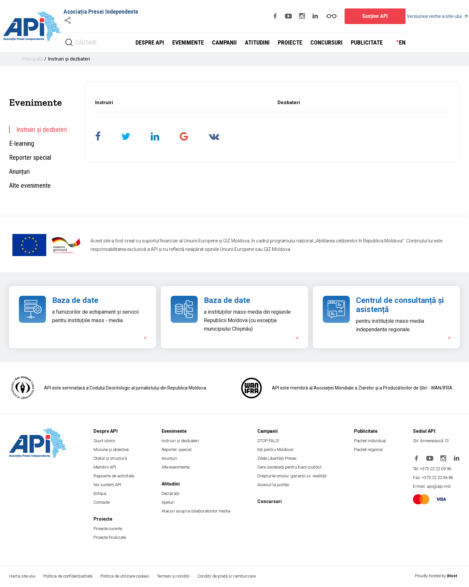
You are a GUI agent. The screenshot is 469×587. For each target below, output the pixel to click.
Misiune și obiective (111, 449)
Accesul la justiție (273, 484)
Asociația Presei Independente (101, 11)
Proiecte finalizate (109, 537)
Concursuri (326, 42)
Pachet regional (368, 449)
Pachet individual (370, 440)
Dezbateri (288, 102)
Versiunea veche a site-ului (437, 16)
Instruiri (104, 102)
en (402, 42)
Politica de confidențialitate (68, 576)
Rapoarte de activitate (113, 475)
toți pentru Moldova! (275, 449)
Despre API (149, 42)
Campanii (224, 42)
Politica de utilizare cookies (125, 576)
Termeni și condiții (174, 576)
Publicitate (367, 42)
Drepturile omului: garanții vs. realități (292, 475)
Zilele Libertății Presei (276, 458)
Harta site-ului (22, 576)
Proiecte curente (107, 528)
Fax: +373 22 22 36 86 (433, 477)
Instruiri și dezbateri (69, 59)
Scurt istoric (104, 440)
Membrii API (104, 467)
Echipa (99, 493)
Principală (32, 59)
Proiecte (290, 42)
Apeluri (168, 502)
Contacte (101, 502)
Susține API (375, 16)
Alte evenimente (30, 185)
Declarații (170, 493)
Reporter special (30, 157)
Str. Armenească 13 (431, 440)
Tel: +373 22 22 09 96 (432, 468)
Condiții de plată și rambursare (228, 576)
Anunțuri (19, 171)
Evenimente (188, 42)
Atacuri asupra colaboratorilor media (196, 511)
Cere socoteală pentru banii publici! (289, 467)
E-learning (21, 143)
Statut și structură (110, 458)
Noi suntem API (107, 484)
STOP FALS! (268, 440)
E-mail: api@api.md (431, 486)
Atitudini (257, 42)
